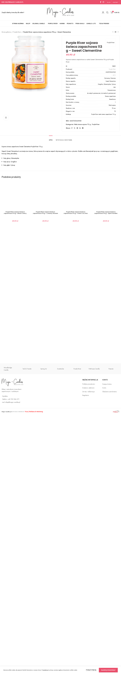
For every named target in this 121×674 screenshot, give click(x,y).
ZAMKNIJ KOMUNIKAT (108, 670)
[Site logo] (60, 12)
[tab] (51, 532)
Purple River (17, 32)
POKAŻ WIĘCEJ (91, 670)
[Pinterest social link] (77, 128)
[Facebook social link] (100, 2)
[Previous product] (113, 32)
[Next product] (118, 32)
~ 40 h (114, 75)
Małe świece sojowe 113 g (82, 124)
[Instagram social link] (103, 2)
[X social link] (74, 128)
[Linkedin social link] (80, 128)
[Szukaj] (107, 12)
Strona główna (6, 32)
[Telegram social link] (82, 128)
